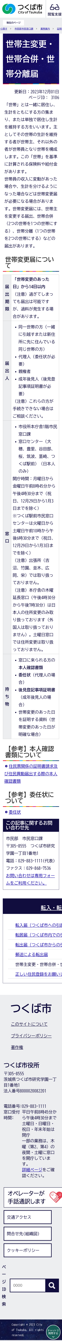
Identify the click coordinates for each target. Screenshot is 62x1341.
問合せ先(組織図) (23, 1234)
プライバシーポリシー (31, 1036)
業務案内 (45, 29)
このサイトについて (29, 1024)
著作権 (17, 1047)
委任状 (15, 812)
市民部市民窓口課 (24, 29)
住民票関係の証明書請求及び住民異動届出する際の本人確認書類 (31, 773)
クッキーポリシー (23, 1250)
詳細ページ (32, 1170)
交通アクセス (19, 1217)
